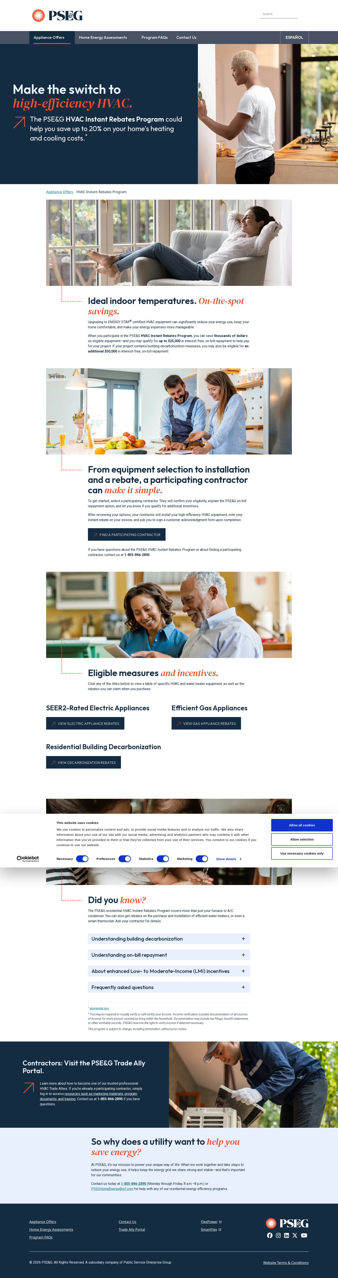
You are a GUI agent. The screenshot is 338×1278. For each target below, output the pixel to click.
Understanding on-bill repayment (129, 955)
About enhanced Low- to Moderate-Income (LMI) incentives (160, 971)
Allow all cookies (302, 1235)
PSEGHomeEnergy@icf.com (112, 1189)
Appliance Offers (59, 192)
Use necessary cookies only (302, 1264)
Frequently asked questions (122, 987)
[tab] (169, 938)
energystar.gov (99, 1008)
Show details (226, 1269)
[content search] (303, 14)
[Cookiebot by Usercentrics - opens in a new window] (28, 1269)
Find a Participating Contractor (130, 534)
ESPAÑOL (294, 37)
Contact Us (127, 1221)
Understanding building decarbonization (137, 938)
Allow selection (302, 1250)
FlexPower (209, 1221)
